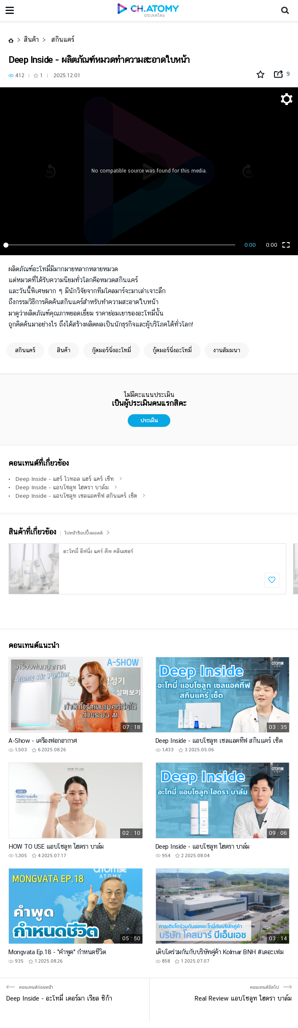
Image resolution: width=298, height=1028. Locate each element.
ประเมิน (149, 420)
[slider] (120, 245)
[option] (147, 568)
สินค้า (31, 39)
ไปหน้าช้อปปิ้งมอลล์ (87, 533)
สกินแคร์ (61, 39)
